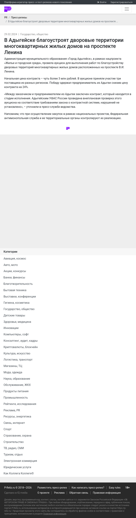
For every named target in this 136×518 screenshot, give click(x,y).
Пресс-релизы (19, 17)
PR (5, 17)
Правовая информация (107, 492)
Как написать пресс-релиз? (88, 487)
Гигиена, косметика (17, 302)
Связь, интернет (14, 423)
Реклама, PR (12, 410)
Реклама (59, 492)
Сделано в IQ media (15, 492)
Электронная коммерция (20, 461)
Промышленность (16, 397)
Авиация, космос (15, 258)
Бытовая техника (15, 290)
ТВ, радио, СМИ (14, 448)
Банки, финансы (14, 277)
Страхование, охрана (17, 435)
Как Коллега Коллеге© (19, 473)
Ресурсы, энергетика (17, 416)
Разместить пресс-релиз (52, 487)
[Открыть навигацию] (127, 9)
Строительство (14, 442)
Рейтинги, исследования (20, 404)
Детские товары (14, 315)
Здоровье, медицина (17, 321)
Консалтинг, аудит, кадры (21, 340)
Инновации (11, 328)
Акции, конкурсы (15, 271)
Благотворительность (18, 284)
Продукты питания (16, 391)
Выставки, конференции (20, 296)
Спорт (8, 429)
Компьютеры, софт (16, 334)
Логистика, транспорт (18, 359)
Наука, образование (17, 378)
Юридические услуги (17, 467)
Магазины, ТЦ (13, 366)
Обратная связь (78, 492)
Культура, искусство (17, 353)
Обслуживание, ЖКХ (17, 385)
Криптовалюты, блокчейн (21, 347)
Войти (103, 2)
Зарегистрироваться (121, 2)
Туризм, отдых (13, 454)
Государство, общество (34, 34)
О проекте (43, 492)
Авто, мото (11, 265)
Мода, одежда (13, 372)
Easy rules (114, 487)
